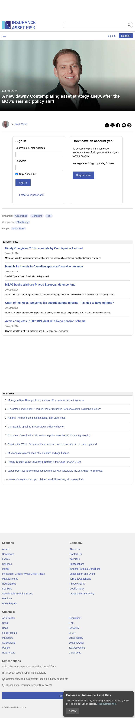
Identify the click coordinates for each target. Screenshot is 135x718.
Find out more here (107, 704)
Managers (37, 216)
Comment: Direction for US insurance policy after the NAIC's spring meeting (49, 435)
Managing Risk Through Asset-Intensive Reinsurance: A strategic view (46, 400)
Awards (6, 549)
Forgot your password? (31, 195)
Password (20, 161)
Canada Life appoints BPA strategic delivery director (36, 426)
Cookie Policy (77, 588)
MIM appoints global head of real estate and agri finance (38, 453)
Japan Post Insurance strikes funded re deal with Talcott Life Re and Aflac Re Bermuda (55, 470)
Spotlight (7, 588)
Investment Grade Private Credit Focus (23, 573)
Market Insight (10, 578)
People (6, 647)
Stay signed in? (27, 174)
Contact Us (76, 554)
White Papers (9, 603)
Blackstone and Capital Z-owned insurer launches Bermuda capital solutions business (54, 409)
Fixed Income (9, 632)
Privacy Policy (77, 583)
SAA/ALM (74, 628)
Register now (83, 175)
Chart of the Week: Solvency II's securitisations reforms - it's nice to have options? (52, 444)
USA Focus (75, 652)
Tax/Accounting (77, 647)
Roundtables (9, 583)
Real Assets (8, 652)
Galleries (7, 564)
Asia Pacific (21, 216)
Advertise (75, 559)
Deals (5, 628)
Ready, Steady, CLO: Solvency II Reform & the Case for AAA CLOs (44, 461)
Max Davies (18, 228)
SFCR (72, 632)
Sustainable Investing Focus (17, 593)
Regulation (75, 618)
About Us (75, 549)
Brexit (5, 623)
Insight (5, 568)
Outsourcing (8, 642)
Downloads (8, 554)
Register (125, 35)
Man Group (22, 222)
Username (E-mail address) (30, 148)
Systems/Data (76, 642)
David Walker (21, 124)
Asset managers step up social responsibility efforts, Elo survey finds (46, 479)
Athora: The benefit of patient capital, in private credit (36, 417)
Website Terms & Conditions (85, 568)
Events (6, 559)
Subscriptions (77, 564)
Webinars (7, 598)
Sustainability (76, 637)
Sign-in (112, 35)
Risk (49, 216)
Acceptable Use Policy (82, 593)
